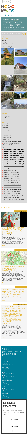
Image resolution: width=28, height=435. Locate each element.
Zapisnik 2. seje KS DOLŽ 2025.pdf (12, 185)
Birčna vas (6, 19)
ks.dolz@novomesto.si (11, 118)
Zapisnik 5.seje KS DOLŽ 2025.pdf (12, 191)
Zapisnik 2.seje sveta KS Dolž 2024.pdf (14, 151)
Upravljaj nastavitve (14, 431)
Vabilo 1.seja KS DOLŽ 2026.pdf (11, 197)
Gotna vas (10, 22)
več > (3, 245)
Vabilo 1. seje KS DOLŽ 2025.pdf (11, 170)
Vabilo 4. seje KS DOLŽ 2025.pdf (11, 176)
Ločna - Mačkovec (15, 24)
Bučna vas (6, 21)
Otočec (5, 27)
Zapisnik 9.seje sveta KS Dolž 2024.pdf (14, 166)
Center (11, 21)
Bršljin (12, 19)
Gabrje (5, 22)
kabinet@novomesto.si (9, 386)
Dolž (16, 21)
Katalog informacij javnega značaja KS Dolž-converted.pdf (12, 144)
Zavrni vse (14, 426)
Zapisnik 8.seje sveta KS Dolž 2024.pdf (14, 164)
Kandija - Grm (18, 22)
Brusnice (16, 19)
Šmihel (10, 29)
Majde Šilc (6, 26)
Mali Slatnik (13, 26)
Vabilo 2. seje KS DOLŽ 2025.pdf (11, 172)
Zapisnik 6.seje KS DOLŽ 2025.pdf (12, 193)
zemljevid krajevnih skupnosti (12, 33)
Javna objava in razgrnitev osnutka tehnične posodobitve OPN (13, 268)
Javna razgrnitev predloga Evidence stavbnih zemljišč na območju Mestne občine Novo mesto (13, 230)
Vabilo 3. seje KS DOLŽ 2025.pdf (11, 174)
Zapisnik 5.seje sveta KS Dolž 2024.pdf (14, 157)
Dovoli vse (14, 419)
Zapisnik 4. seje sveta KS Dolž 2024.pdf (14, 155)
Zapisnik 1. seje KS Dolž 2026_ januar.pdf (14, 199)
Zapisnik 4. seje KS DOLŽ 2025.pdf (12, 189)
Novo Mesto (11, 8)
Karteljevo (6, 24)
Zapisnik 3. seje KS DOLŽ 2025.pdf (12, 187)
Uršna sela (16, 29)
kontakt (6, 1)
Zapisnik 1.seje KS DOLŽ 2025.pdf (12, 182)
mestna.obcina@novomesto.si (11, 370)
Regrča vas (21, 27)
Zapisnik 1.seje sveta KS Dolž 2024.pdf (14, 149)
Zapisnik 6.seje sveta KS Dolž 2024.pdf (14, 159)
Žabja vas (22, 29)
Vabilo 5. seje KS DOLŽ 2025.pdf (11, 178)
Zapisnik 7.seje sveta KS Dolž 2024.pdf (14, 161)
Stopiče (5, 29)
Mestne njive (21, 26)
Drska (20, 21)
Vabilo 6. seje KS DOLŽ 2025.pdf (11, 180)
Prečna (15, 27)
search (3, 1)
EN (10, 1)
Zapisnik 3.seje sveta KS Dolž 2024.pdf (14, 153)
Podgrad (10, 27)
